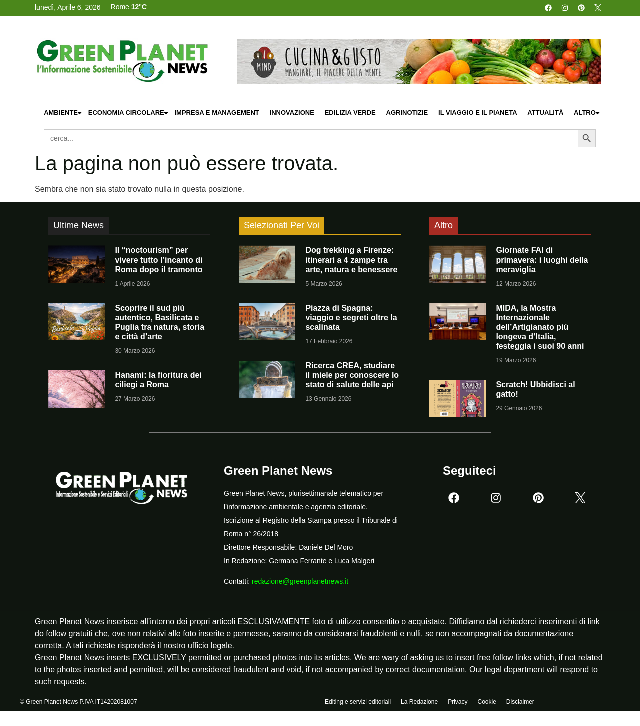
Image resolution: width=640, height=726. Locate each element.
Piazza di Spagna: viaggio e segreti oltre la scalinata (351, 318)
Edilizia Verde (350, 112)
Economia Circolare (129, 113)
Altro (587, 113)
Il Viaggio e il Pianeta (477, 112)
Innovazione (292, 112)
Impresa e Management (216, 112)
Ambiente (63, 113)
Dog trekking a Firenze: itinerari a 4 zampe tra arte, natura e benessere (352, 260)
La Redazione (419, 704)
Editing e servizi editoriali (358, 704)
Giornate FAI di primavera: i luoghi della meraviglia (542, 260)
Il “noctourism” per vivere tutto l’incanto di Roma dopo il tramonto (158, 260)
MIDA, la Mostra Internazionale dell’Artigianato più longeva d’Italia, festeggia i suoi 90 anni (540, 327)
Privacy (458, 704)
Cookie (487, 704)
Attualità (546, 112)
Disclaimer (520, 704)
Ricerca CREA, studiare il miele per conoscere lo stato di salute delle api (352, 375)
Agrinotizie (407, 112)
